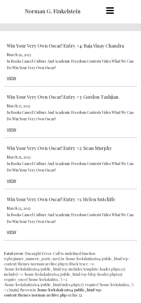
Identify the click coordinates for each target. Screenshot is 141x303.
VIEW (11, 78)
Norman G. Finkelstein (53, 11)
